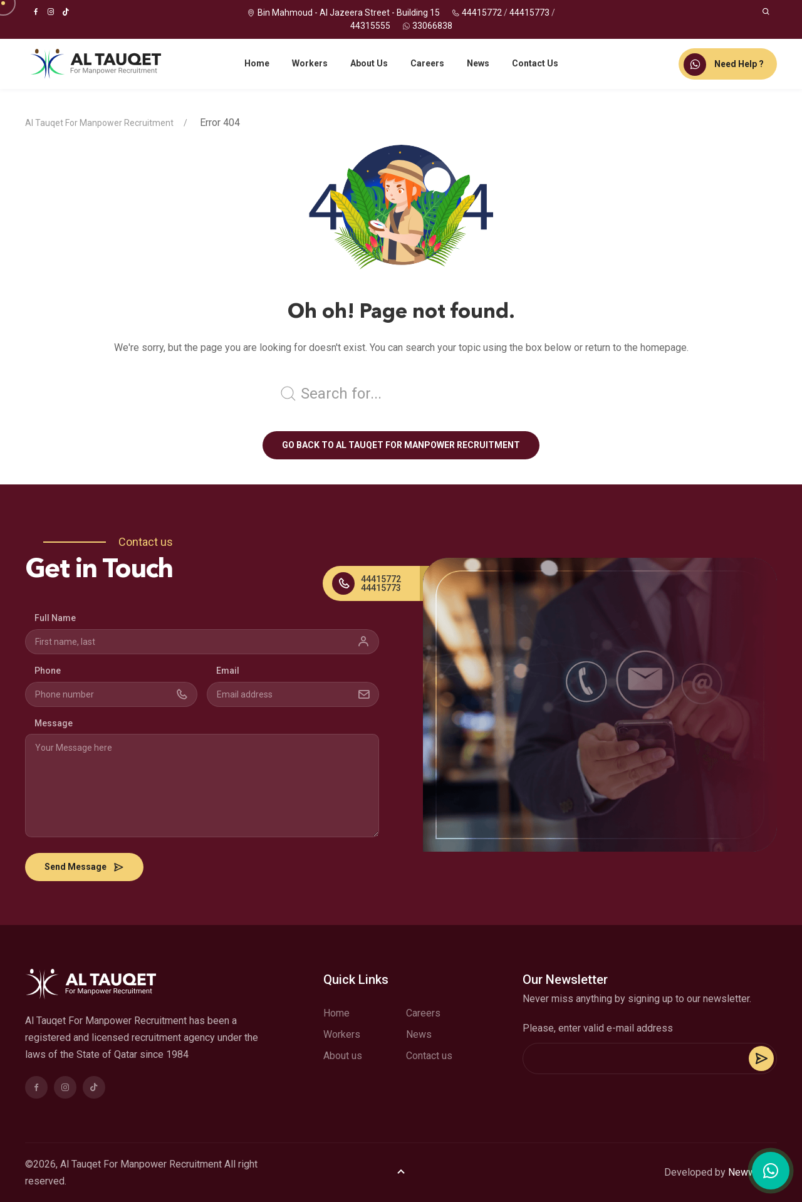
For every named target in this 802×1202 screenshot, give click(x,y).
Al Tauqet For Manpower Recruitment (99, 123)
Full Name (55, 618)
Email (227, 671)
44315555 (370, 26)
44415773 (529, 13)
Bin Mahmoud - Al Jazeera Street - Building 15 (349, 13)
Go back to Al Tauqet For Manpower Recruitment (401, 445)
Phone (47, 671)
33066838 (432, 26)
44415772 (482, 13)
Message (53, 723)
